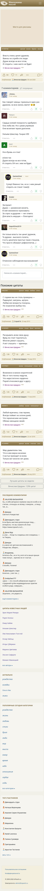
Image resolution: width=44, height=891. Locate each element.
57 (17, 316)
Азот (26, 176)
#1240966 (5, 444)
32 (17, 354)
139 (7, 354)
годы (4, 783)
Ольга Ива (6, 690)
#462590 (5, 291)
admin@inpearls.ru (21, 883)
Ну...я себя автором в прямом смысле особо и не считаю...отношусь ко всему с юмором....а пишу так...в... (22, 504)
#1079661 (5, 366)
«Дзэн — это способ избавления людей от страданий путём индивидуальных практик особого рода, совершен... (19, 583)
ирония (22, 49)
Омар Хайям (7, 623)
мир (4, 743)
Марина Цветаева (9, 649)
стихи (26, 328)
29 (17, 392)
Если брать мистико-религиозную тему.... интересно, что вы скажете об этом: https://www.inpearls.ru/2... (18, 524)
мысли (40, 49)
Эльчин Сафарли (9, 655)
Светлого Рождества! (10, 514)
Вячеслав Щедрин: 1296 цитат (22, 486)
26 (17, 469)
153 (7, 316)
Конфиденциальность (12, 873)
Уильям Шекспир (9, 628)
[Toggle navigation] (40, 3)
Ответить (6, 109)
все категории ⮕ (8, 788)
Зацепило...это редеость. (12, 593)
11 (16, 75)
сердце (5, 777)
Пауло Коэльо (7, 618)
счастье (33, 444)
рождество (7, 679)
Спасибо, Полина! (9, 565)
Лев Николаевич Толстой (12, 634)
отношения (28, 366)
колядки (6, 685)
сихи (38, 444)
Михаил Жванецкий (10, 660)
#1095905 (5, 328)
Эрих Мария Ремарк (10, 612)
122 (7, 432)
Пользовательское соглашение (15, 869)
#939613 (5, 406)
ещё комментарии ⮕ (10, 599)
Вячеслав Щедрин (12, 309)
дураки (34, 49)
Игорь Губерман (8, 644)
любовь (32, 291)
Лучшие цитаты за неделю (22, 481)
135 (7, 392)
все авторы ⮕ (7, 665)
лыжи (5, 695)
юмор (27, 291)
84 (7, 75)
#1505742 (5, 49)
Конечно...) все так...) (10, 573)
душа (31, 328)
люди (4, 738)
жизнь (28, 49)
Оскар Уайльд (7, 639)
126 (7, 469)
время (5, 760)
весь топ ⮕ (6, 855)
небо (4, 766)
